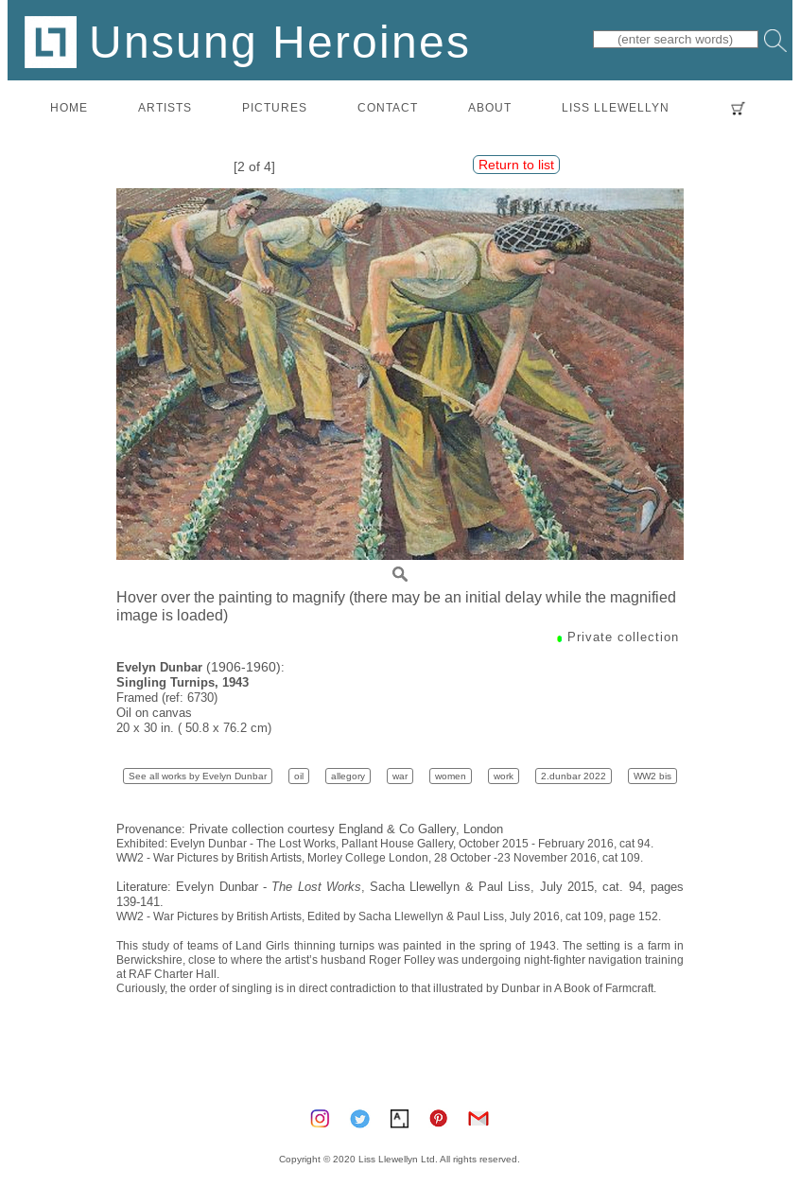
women (450, 776)
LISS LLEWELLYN (616, 107)
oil (299, 776)
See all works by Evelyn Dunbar (198, 776)
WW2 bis (652, 776)
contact (387, 107)
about (490, 107)
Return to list (516, 164)
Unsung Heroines (248, 41)
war (400, 776)
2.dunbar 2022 (573, 776)
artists (165, 107)
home (69, 107)
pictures (274, 107)
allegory (348, 776)
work (503, 776)
